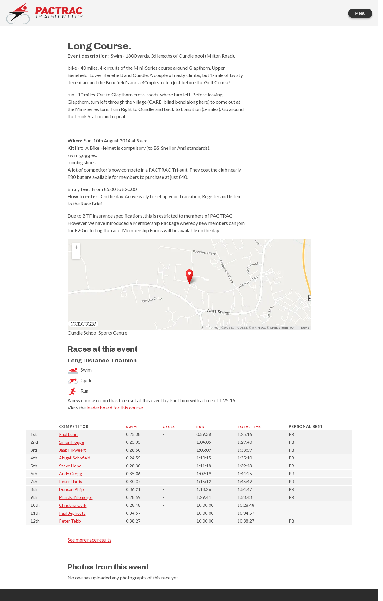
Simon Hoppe (71, 442)
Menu (360, 13)
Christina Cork (72, 505)
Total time (249, 427)
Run (200, 427)
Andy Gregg (70, 473)
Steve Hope (70, 465)
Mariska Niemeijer (75, 497)
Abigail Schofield (74, 457)
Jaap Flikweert (72, 449)
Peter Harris (70, 481)
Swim (131, 427)
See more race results (89, 540)
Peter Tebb (70, 520)
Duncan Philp (71, 489)
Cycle (169, 427)
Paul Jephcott (72, 513)
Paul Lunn (68, 434)
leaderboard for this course (115, 407)
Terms (304, 327)
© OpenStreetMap (282, 327)
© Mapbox (257, 327)
